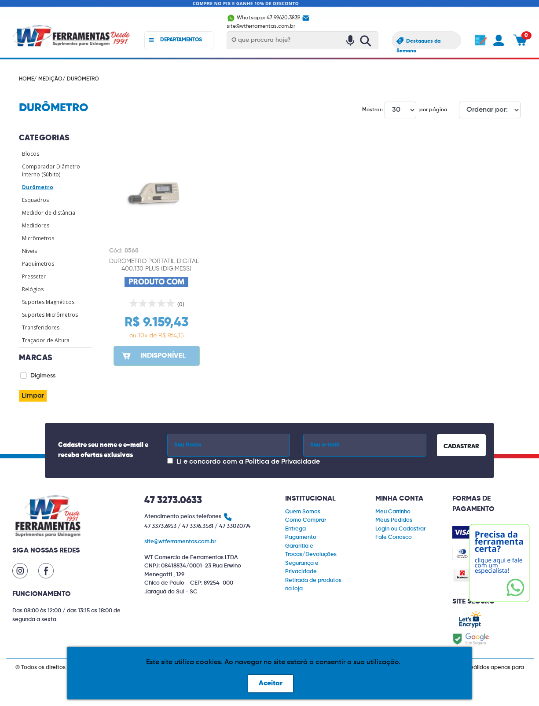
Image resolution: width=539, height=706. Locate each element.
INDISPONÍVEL (152, 355)
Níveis (29, 251)
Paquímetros (38, 263)
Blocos (30, 153)
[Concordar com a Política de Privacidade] (170, 461)
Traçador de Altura (46, 340)
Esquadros (35, 200)
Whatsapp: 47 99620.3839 (264, 18)
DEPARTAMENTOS (175, 40)
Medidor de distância (48, 212)
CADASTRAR (461, 446)
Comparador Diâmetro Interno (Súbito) (51, 170)
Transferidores (40, 327)
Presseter (34, 276)
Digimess (42, 376)
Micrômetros (38, 238)
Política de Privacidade (282, 461)
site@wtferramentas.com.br (180, 542)
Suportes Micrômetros (50, 314)
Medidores (35, 225)
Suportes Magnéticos (48, 302)
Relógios (33, 289)
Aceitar (270, 683)
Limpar (33, 395)
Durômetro (37, 187)
